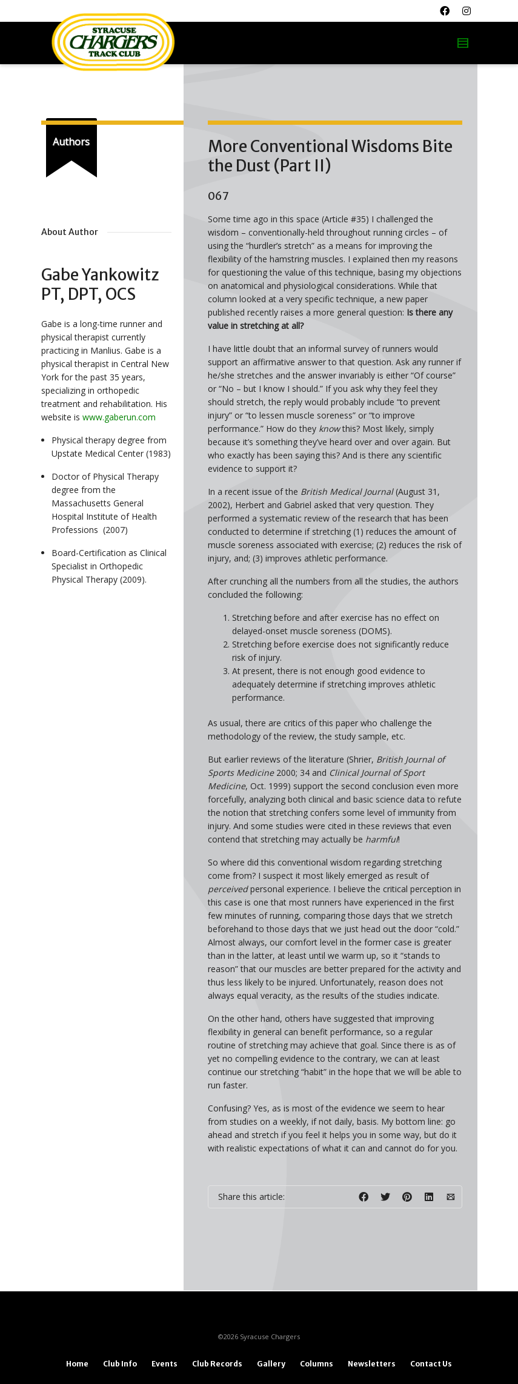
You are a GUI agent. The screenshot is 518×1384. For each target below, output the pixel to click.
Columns (316, 1363)
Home (77, 1363)
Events (164, 1363)
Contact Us (431, 1363)
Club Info (120, 1363)
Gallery (271, 1363)
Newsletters (372, 1363)
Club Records (217, 1363)
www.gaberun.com (119, 417)
